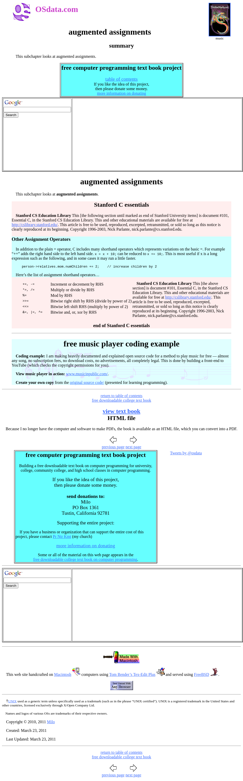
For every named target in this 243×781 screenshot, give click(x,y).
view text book (121, 412)
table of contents (121, 79)
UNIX (12, 702)
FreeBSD (201, 675)
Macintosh (63, 675)
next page (133, 447)
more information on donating (121, 93)
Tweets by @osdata (186, 454)
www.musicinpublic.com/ (87, 374)
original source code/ (87, 383)
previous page (113, 447)
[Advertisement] (157, 134)
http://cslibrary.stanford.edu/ (35, 224)
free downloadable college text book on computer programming (85, 560)
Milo (51, 722)
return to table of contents (121, 396)
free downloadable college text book (121, 401)
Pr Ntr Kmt (62, 537)
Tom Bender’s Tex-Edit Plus (132, 675)
